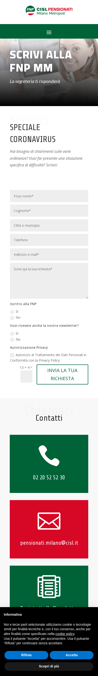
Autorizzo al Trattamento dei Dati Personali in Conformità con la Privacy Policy (48, 358)
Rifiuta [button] (26, 655)
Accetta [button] (72, 655)
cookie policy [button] (64, 634)
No (15, 317)
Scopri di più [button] (49, 666)
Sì (14, 311)
